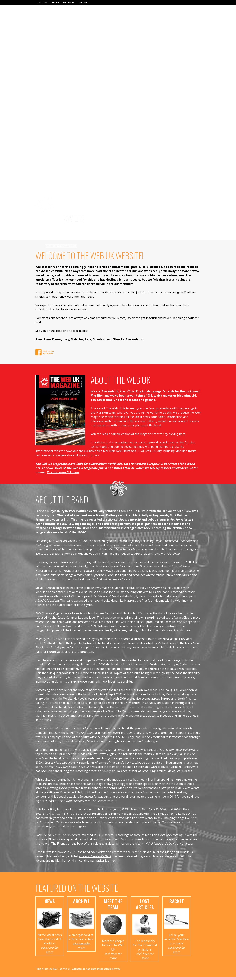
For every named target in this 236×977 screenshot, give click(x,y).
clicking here (177, 434)
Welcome (42, 2)
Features (84, 2)
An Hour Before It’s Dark (95, 856)
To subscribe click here (63, 472)
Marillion (68, 2)
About (55, 2)
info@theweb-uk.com (111, 318)
